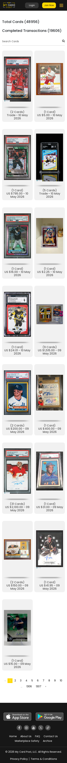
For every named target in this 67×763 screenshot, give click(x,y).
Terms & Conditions (44, 759)
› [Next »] (45, 686)
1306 (29, 686)
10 (61, 680)
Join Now (49, 5)
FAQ (37, 736)
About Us (25, 736)
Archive (47, 741)
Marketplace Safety (27, 741)
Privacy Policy (19, 759)
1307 (38, 686)
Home (13, 736)
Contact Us (51, 736)
